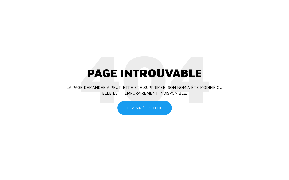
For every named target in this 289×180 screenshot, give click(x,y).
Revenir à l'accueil (144, 108)
